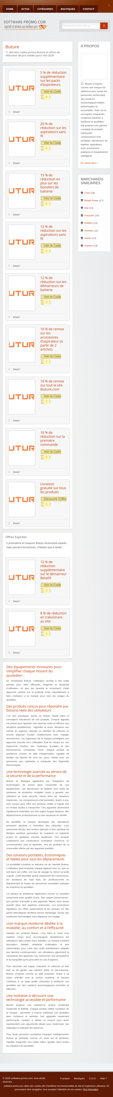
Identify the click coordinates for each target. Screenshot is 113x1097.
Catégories (45, 9)
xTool (87, 192)
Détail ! (14, 112)
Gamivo (88, 245)
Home (9, 9)
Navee (87, 238)
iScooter (88, 230)
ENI (86, 208)
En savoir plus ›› (89, 163)
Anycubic (89, 215)
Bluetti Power (91, 200)
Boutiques (68, 9)
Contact (88, 9)
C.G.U (92, 1078)
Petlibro (88, 223)
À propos (65, 1078)
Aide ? (103, 1078)
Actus (25, 9)
